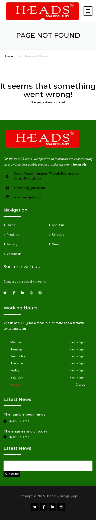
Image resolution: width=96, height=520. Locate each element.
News (56, 244)
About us (58, 225)
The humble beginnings (24, 414)
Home (8, 56)
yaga (74, 496)
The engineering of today (25, 431)
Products (13, 235)
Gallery (12, 244)
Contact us (14, 254)
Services (58, 235)
